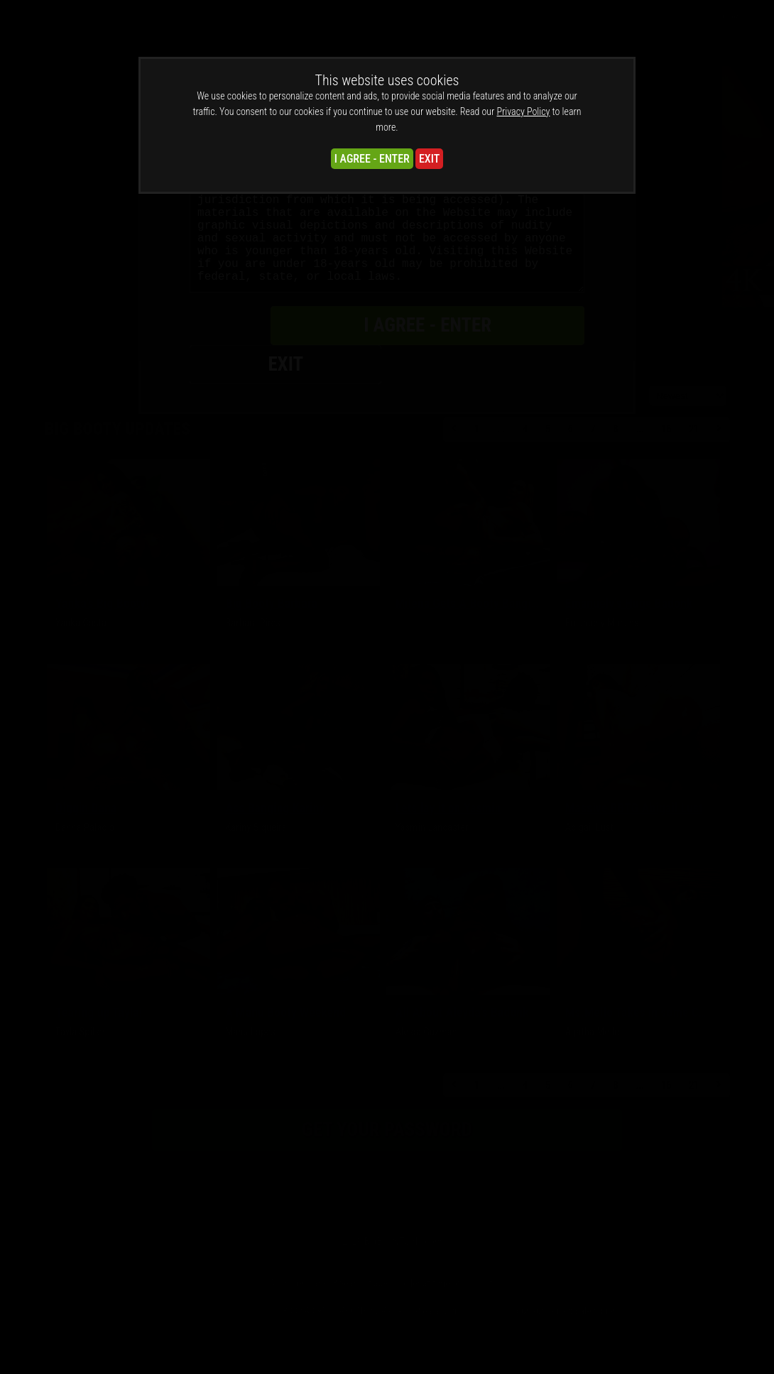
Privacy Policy (523, 111)
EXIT (429, 158)
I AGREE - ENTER (372, 158)
